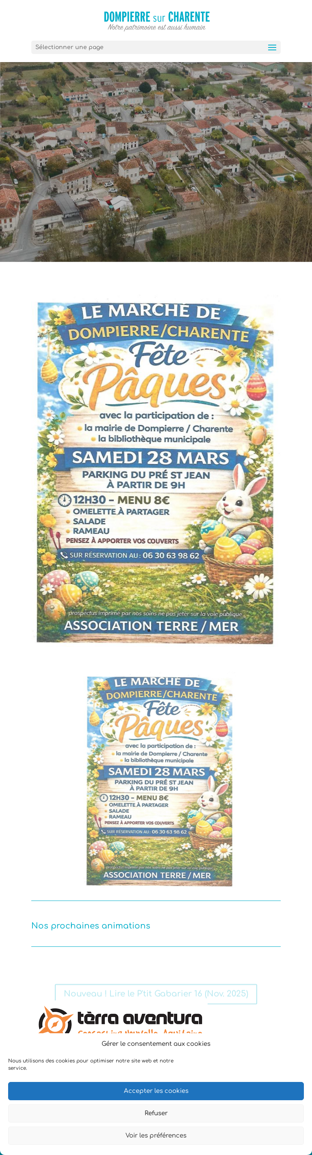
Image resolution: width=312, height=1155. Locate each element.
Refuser (156, 1113)
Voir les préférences (156, 1135)
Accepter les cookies (156, 1091)
